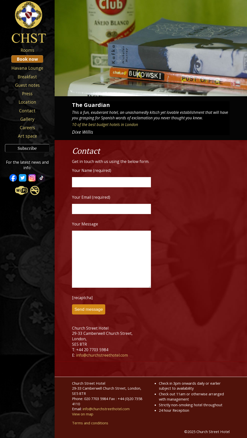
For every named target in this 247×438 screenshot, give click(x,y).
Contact (27, 111)
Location (27, 102)
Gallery (27, 119)
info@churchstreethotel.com (102, 355)
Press (27, 93)
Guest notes (27, 85)
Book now (27, 59)
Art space (27, 136)
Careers (27, 127)
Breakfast (27, 77)
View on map (82, 413)
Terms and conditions (90, 422)
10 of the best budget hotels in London (105, 124)
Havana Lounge (27, 68)
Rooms (27, 50)
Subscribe (27, 148)
